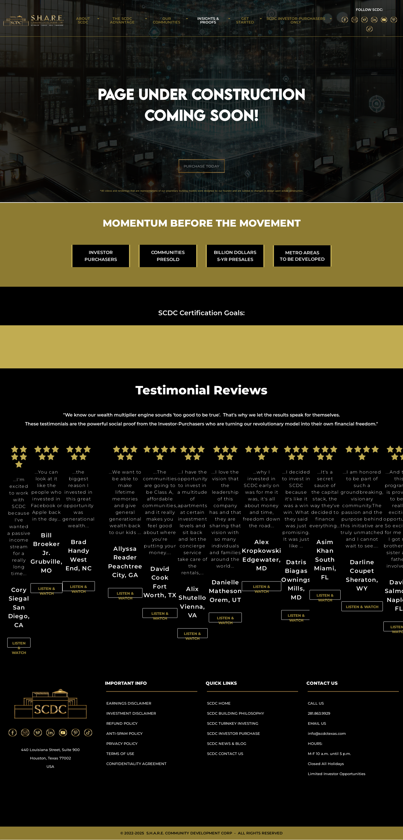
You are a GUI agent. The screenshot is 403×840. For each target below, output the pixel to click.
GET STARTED (245, 20)
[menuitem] (139, 706)
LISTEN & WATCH (19, 648)
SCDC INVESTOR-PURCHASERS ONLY (295, 20)
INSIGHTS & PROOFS (208, 20)
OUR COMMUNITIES (166, 20)
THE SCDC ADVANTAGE (122, 20)
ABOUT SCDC (83, 20)
